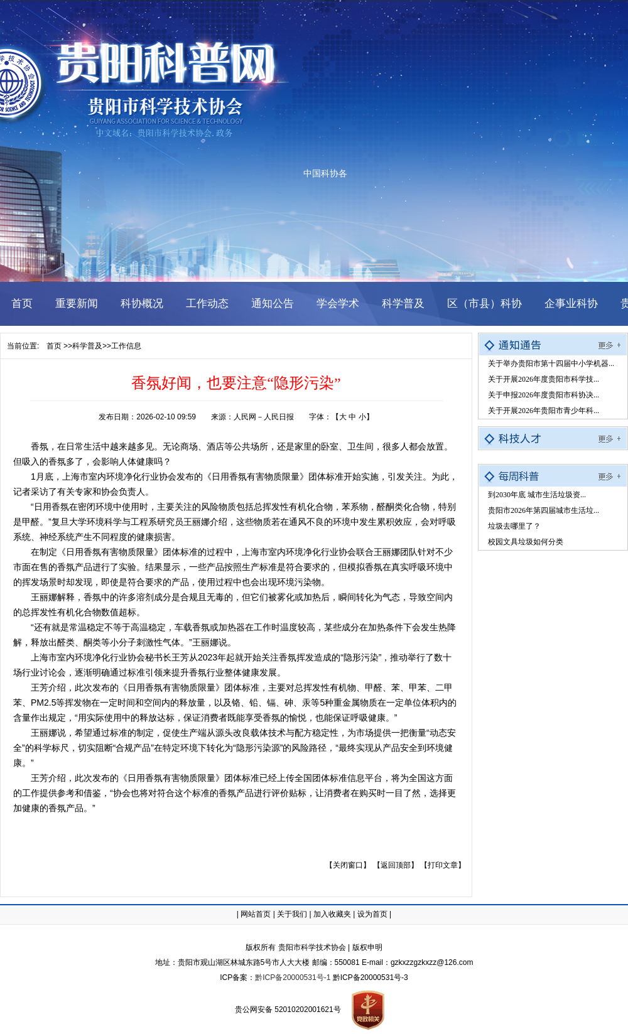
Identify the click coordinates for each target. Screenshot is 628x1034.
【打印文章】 (442, 865)
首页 (54, 346)
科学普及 (87, 346)
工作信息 (126, 346)
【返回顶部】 (395, 865)
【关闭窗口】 (348, 865)
